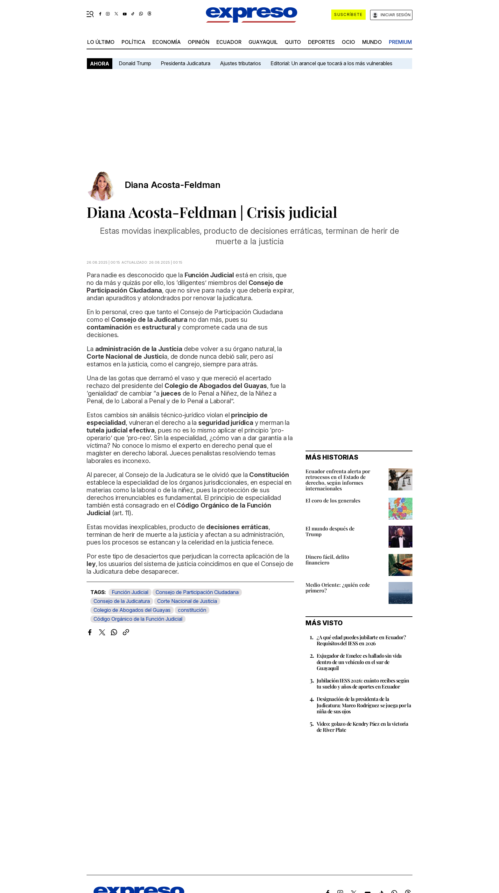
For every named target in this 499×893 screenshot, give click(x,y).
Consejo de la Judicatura (122, 601)
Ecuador (229, 42)
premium (400, 42)
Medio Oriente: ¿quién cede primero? (338, 587)
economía (166, 42)
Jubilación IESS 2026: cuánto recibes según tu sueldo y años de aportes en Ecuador (363, 683)
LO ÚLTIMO (101, 42)
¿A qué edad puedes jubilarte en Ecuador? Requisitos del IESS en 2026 (361, 640)
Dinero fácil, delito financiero (327, 559)
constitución (192, 610)
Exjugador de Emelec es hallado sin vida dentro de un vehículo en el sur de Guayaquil (359, 661)
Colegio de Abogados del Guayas (132, 610)
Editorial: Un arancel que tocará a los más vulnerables (331, 63)
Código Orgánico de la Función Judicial (138, 619)
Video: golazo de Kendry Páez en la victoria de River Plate (362, 726)
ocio (348, 42)
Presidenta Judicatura (185, 63)
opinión (198, 42)
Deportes (321, 42)
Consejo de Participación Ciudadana (197, 592)
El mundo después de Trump (330, 531)
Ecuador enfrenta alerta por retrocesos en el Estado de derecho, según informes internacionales (338, 480)
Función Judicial (130, 592)
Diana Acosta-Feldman (173, 185)
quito (293, 42)
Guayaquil (263, 42)
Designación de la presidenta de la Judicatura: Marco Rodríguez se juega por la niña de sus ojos (364, 705)
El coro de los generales (333, 500)
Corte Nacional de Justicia (187, 601)
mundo (372, 42)
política (133, 42)
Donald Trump (135, 63)
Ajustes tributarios (240, 63)
